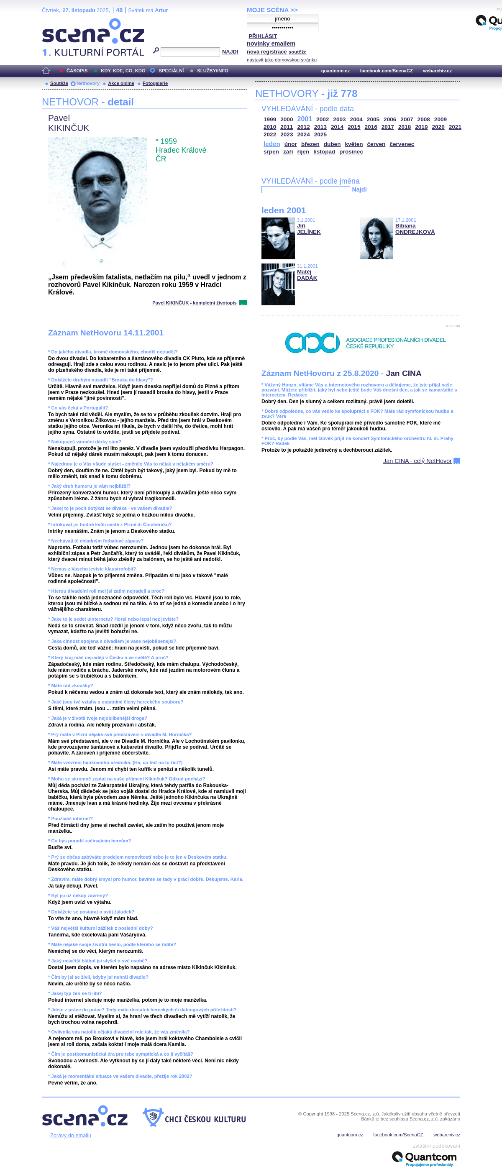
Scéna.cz (56, 21)
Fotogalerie (155, 83)
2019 (421, 127)
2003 (339, 119)
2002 (322, 119)
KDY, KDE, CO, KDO (123, 70)
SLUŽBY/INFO (212, 70)
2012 (303, 127)
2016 (371, 127)
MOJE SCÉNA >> (272, 9)
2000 (286, 119)
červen (376, 144)
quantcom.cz (335, 70)
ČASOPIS (77, 70)
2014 (337, 127)
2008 (423, 119)
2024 (303, 134)
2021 (455, 127)
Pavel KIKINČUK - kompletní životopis (194, 302)
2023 (286, 134)
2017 (388, 127)
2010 (270, 127)
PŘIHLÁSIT (262, 36)
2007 (406, 119)
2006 (390, 119)
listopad (324, 151)
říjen (303, 151)
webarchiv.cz (437, 70)
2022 (270, 134)
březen (310, 144)
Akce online (121, 83)
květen (354, 144)
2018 (404, 127)
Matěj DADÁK (307, 275)
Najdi (359, 189)
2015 (354, 127)
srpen (271, 151)
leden (272, 143)
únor (290, 144)
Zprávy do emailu (70, 1135)
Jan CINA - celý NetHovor (417, 461)
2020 (438, 127)
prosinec (351, 151)
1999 (270, 119)
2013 (320, 127)
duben (332, 144)
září (288, 151)
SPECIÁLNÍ (171, 70)
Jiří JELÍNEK (309, 229)
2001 (304, 119)
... (243, 302)
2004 (356, 119)
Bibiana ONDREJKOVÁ (415, 229)
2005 (373, 119)
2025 (320, 134)
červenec (401, 144)
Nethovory (88, 83)
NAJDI (230, 52)
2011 (286, 127)
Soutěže (59, 83)
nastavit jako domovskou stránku (282, 59)
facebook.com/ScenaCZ (386, 70)
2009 (440, 119)
